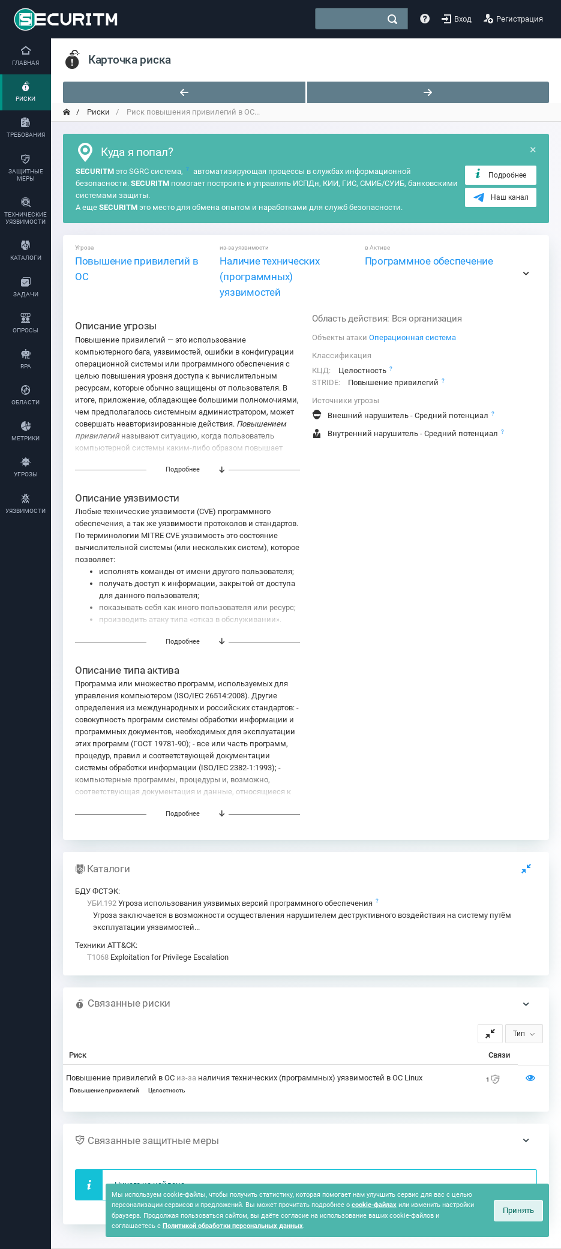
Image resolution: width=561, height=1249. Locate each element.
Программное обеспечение (429, 261)
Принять (518, 1210)
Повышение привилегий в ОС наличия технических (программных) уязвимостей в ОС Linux (244, 1077)
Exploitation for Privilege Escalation (158, 957)
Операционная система (412, 337)
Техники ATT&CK (105, 945)
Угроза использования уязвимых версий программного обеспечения (230, 903)
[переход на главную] (66, 112)
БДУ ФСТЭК (96, 891)
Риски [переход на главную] (97, 111)
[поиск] (392, 19)
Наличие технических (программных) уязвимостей (269, 276)
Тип (519, 1033)
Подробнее (499, 175)
